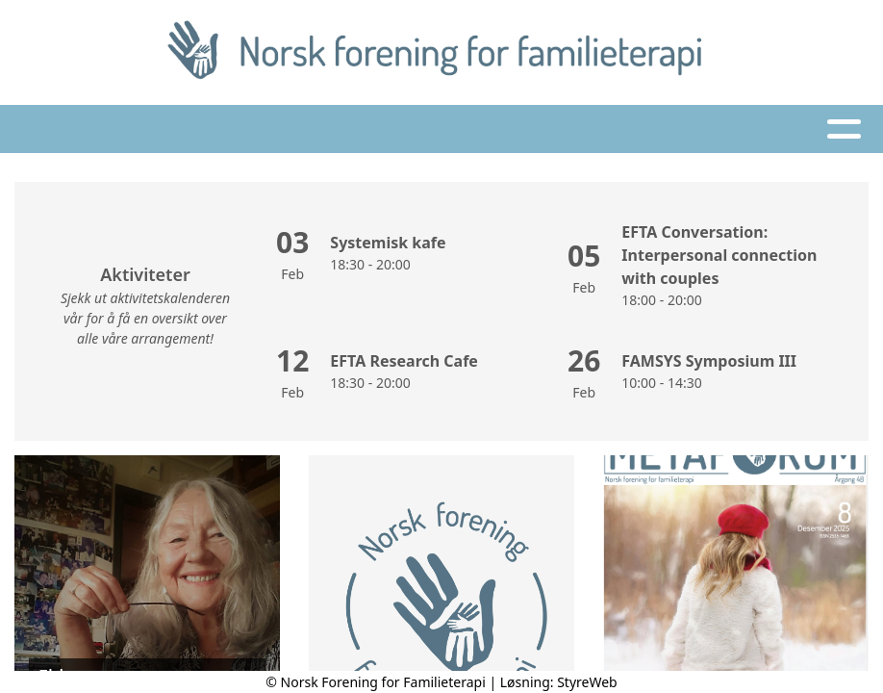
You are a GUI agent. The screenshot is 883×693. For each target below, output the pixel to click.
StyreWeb (587, 682)
